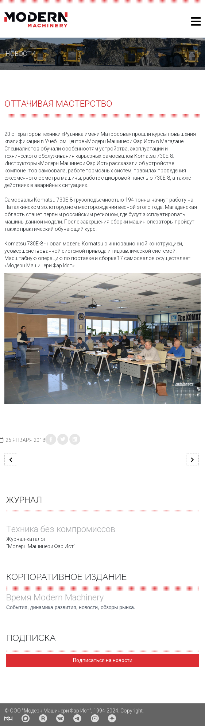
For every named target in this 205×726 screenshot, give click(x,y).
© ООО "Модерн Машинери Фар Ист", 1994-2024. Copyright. (74, 711)
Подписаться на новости (102, 660)
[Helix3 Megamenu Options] (196, 22)
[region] (102, 54)
